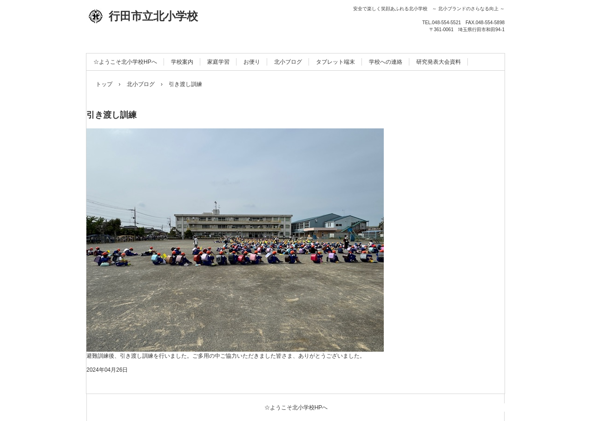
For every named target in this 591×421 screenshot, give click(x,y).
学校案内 (182, 62)
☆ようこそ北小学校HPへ (125, 62)
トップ (104, 84)
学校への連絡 (385, 62)
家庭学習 (218, 62)
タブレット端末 (335, 62)
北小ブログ (288, 62)
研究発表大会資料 (438, 62)
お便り (251, 62)
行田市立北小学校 (142, 16)
